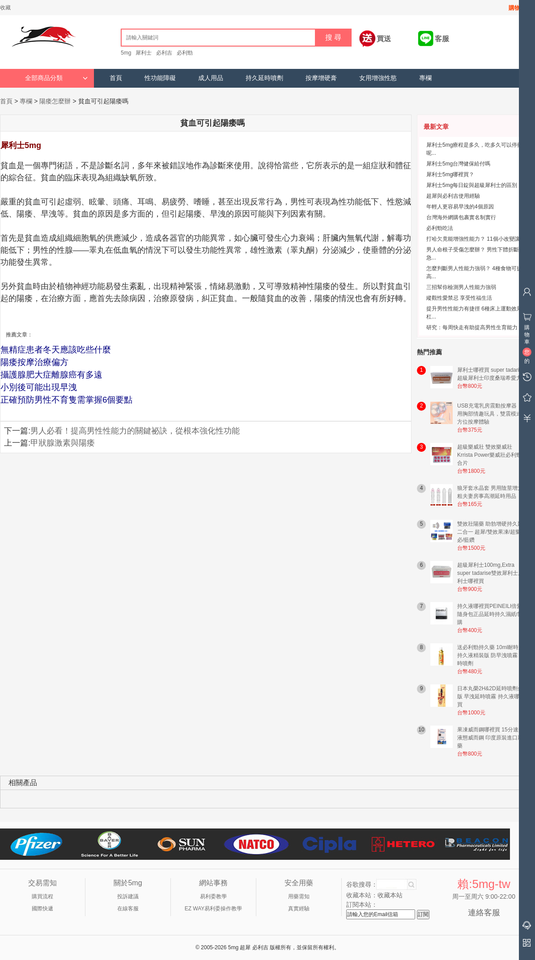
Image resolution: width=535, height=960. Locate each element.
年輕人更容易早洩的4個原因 (460, 207)
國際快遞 (42, 908)
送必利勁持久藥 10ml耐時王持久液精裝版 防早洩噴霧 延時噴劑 (491, 655)
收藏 (5, 7)
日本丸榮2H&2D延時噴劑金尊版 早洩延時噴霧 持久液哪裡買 (492, 696)
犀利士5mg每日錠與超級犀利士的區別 (471, 185)
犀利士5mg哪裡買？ (450, 174)
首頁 (116, 78)
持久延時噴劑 (264, 78)
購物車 (517, 7)
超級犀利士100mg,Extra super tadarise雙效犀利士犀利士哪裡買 (490, 573)
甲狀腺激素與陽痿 (62, 442)
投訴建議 (128, 896)
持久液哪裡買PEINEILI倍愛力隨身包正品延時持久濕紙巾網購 (492, 614)
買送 (384, 38)
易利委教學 (213, 896)
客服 (442, 38)
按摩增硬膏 (321, 78)
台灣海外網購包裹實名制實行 (461, 217)
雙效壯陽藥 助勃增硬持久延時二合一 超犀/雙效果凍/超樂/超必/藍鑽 (492, 532)
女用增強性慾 (378, 78)
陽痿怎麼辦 (55, 101)
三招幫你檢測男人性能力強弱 (461, 287)
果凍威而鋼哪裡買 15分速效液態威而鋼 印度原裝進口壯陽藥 (492, 737)
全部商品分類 (56, 78)
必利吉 (164, 53)
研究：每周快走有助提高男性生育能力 (472, 327)
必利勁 (185, 53)
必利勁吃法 (439, 228)
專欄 (425, 78)
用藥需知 (299, 896)
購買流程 (42, 896)
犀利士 (144, 53)
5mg (126, 53)
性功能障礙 (160, 78)
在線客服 (128, 908)
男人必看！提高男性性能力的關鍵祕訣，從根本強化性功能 (135, 430)
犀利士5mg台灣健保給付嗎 (458, 164)
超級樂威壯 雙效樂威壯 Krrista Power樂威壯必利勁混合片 (492, 455)
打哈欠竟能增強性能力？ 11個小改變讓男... (478, 239)
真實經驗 (299, 908)
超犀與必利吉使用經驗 (453, 196)
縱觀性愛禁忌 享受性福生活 (459, 298)
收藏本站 (390, 895)
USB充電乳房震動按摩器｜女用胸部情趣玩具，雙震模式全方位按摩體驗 (492, 414)
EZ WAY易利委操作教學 (213, 908)
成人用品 (210, 78)
